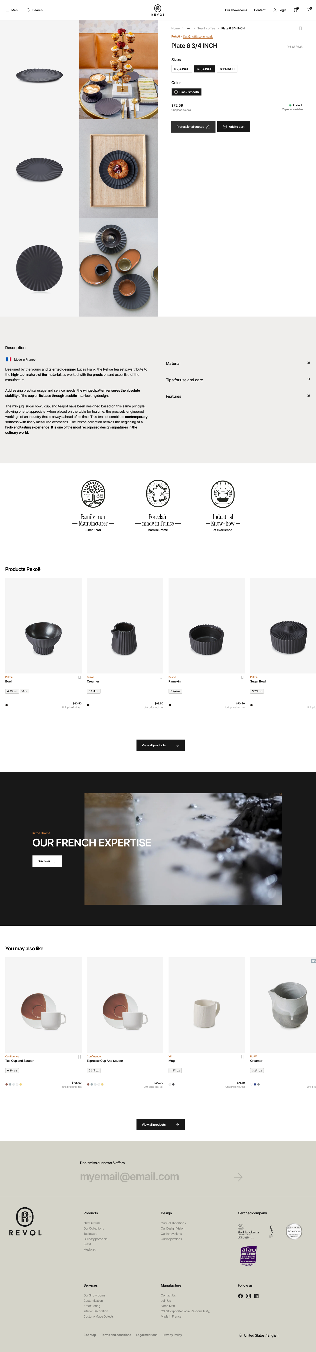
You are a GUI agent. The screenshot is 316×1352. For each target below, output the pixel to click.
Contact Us (168, 1295)
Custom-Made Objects (99, 1316)
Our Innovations (171, 1233)
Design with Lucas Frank (201, 36)
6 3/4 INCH (204, 69)
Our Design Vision (173, 1228)
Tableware (90, 1233)
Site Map (90, 1335)
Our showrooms (236, 10)
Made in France (171, 1316)
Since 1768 (168, 1306)
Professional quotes (193, 126)
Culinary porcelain (96, 1239)
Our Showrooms (95, 1295)
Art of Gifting (92, 1306)
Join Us (166, 1300)
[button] (279, 10)
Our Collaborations (173, 1223)
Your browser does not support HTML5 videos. (183, 849)
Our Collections (94, 1228)
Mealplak (89, 1249)
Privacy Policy (172, 1335)
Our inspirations (171, 1239)
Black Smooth (186, 92)
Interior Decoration (96, 1311)
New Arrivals (92, 1223)
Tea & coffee (206, 28)
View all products (161, 745)
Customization (93, 1300)
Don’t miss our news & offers (158, 1171)
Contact (260, 10)
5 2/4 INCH (181, 69)
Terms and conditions (116, 1335)
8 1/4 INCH (227, 69)
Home (175, 28)
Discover (47, 861)
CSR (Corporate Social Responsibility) (185, 1311)
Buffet (87, 1244)
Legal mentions (146, 1335)
